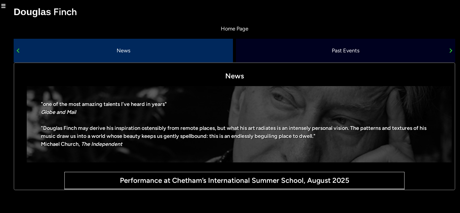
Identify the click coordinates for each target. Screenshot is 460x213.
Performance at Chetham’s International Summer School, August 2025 (253, 180)
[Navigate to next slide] (450, 50)
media (35, 121)
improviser (30, 83)
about (36, 32)
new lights (30, 96)
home (36, 19)
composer (31, 70)
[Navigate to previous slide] (55, 50)
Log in (7, 208)
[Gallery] (253, 50)
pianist (35, 109)
